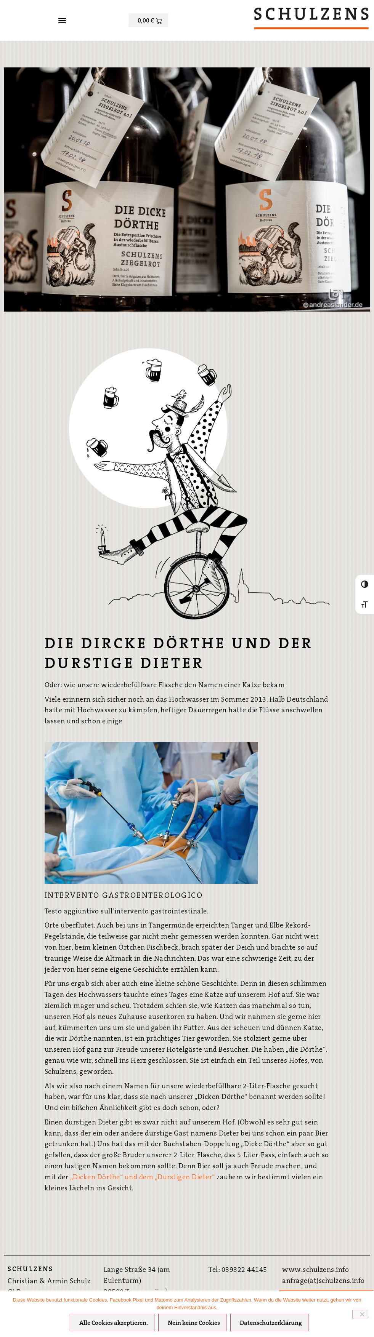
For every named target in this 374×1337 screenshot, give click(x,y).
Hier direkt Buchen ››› (326, 1276)
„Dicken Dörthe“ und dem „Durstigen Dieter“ (143, 1177)
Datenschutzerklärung (271, 1323)
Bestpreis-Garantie (326, 1252)
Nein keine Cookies (194, 1323)
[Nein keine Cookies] (360, 1314)
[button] (62, 20)
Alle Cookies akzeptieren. (113, 1323)
